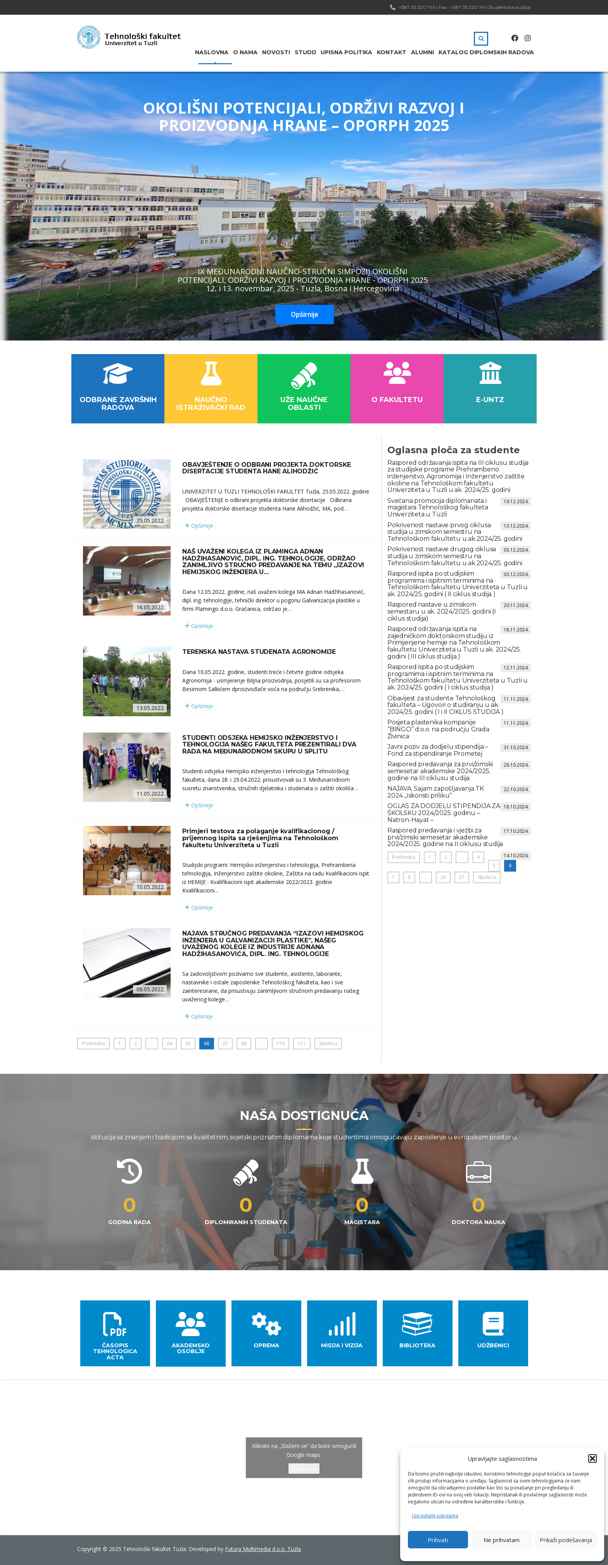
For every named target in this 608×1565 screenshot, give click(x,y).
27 (462, 877)
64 (169, 1043)
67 (225, 1043)
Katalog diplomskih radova (486, 52)
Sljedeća (328, 1043)
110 (280, 1043)
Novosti (276, 52)
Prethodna (93, 1043)
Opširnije (304, 314)
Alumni (422, 52)
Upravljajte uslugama (435, 1515)
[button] (592, 1458)
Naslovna (211, 52)
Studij (305, 52)
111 (302, 1043)
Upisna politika (346, 52)
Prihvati (438, 1540)
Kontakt (391, 52)
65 (188, 1043)
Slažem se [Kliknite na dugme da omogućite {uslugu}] (304, 1468)
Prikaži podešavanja (566, 1540)
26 (443, 877)
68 (244, 1043)
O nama (245, 52)
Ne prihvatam (502, 1540)
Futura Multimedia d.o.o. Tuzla (263, 1549)
